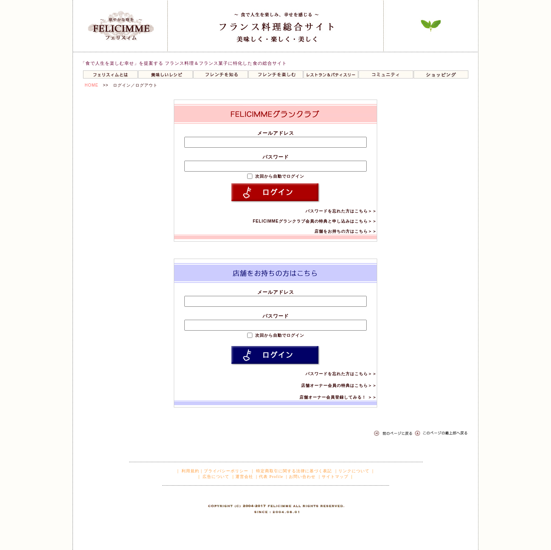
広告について (215, 476)
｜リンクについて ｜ (355, 471)
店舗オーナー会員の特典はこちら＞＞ (339, 385)
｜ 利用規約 (188, 471)
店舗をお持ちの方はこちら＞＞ (345, 231)
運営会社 (244, 476)
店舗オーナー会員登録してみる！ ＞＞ (338, 397)
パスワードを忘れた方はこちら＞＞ (341, 211)
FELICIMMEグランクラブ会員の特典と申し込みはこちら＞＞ (315, 221)
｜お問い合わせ (300, 476)
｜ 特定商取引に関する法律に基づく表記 (291, 471)
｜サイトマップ (332, 476)
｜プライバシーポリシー (223, 471)
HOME (91, 85)
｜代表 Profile (268, 476)
